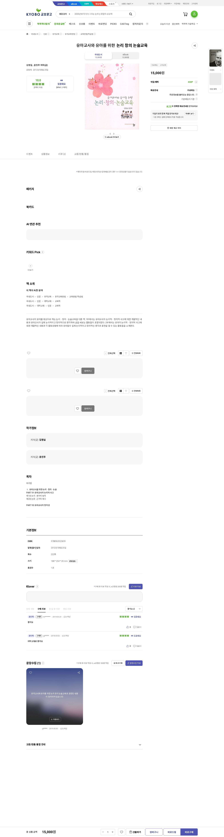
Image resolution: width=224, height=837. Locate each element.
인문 (45, 34)
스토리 (111, 4)
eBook (74, 4)
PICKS (113, 24)
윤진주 (37, 65)
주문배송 (177, 4)
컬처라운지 (137, 24)
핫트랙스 (99, 4)
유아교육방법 (70, 34)
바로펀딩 (102, 24)
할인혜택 (175, 24)
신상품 (82, 24)
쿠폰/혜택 (213, 89)
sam (86, 3)
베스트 (72, 24)
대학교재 (47, 301)
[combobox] (64, 14)
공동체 (29, 70)
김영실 (29, 65)
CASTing (124, 24)
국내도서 (34, 34)
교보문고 (61, 4)
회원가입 (151, 4)
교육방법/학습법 (87, 34)
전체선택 (111, 353)
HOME (27, 34)
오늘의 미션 (165, 24)
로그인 (159, 4)
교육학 (57, 301)
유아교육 (55, 34)
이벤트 (92, 24)
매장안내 (186, 4)
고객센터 (194, 4)
